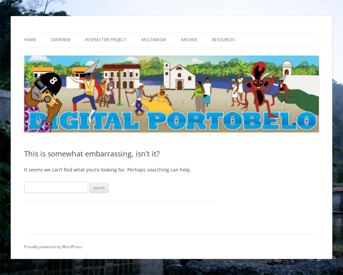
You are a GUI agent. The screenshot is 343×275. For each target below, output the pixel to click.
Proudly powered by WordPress (53, 247)
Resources (223, 40)
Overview (60, 40)
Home (30, 40)
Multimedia (153, 40)
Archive (189, 40)
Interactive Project (106, 40)
